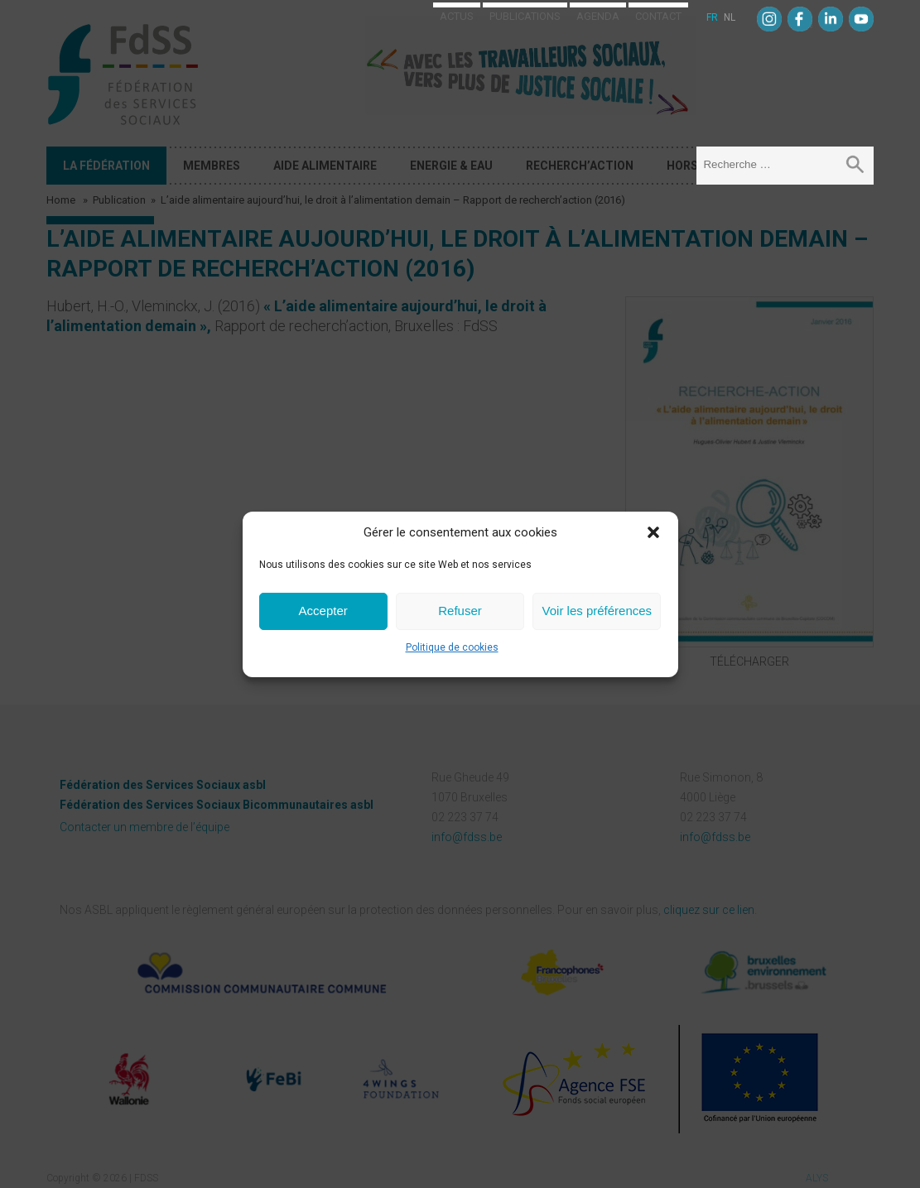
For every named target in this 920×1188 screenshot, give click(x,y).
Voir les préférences (597, 611)
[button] (653, 532)
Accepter (323, 611)
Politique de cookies (452, 647)
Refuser (460, 611)
